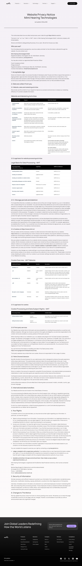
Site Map (70, 550)
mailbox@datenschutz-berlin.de (23, 473)
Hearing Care (35, 542)
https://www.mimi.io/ (28, 229)
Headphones (35, 539)
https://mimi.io (52, 35)
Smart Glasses (36, 544)
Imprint (70, 544)
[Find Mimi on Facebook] (61, 559)
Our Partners (59, 539)
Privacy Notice (72, 539)
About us (46, 539)
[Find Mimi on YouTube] (77, 559)
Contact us (47, 549)
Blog (45, 544)
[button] (17, 3)
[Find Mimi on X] (69, 559)
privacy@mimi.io (28, 57)
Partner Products (60, 542)
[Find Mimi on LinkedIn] (73, 559)
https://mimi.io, (15, 233)
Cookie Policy (71, 542)
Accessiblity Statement (71, 547)
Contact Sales (72, 3)
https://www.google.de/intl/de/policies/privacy (24, 350)
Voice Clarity (23, 544)
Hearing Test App (24, 549)
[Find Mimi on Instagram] (65, 559)
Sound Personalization (25, 542)
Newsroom (47, 542)
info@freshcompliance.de (31, 68)
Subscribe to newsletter (9, 560)
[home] (8, 3)
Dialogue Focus (24, 546)
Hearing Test (23, 539)
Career (46, 546)
